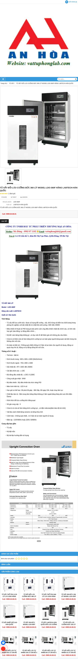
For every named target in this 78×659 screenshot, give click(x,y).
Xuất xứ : (9, 204)
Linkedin (24, 197)
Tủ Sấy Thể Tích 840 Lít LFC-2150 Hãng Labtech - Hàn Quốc (49, 596)
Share (4, 197)
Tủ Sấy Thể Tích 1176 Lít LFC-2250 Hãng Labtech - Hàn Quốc (9, 596)
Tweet (14, 197)
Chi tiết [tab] (4, 221)
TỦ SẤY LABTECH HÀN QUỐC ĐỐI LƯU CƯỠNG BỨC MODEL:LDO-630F (49, 608)
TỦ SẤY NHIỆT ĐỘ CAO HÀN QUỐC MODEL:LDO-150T (9, 624)
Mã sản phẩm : (7, 202)
